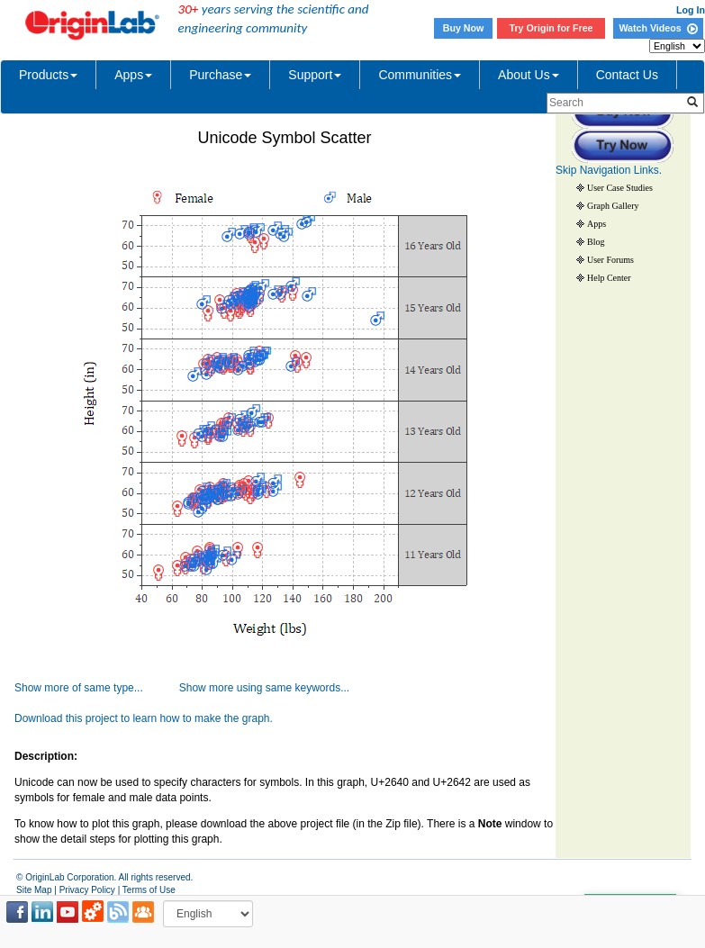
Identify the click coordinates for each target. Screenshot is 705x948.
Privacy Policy (87, 890)
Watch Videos (658, 28)
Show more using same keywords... (264, 688)
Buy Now (463, 28)
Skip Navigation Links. (609, 170)
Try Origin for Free (551, 28)
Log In (690, 10)
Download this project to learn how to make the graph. (143, 718)
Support (314, 75)
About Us (528, 75)
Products (48, 75)
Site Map (33, 890)
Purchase (220, 75)
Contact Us (627, 75)
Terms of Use (149, 890)
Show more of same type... (78, 688)
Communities (419, 75)
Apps (133, 75)
